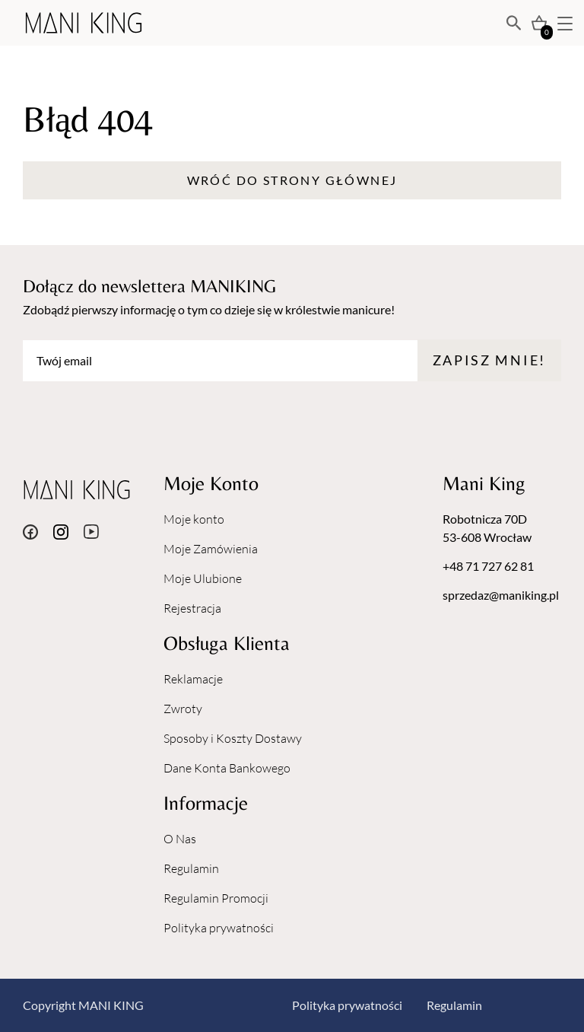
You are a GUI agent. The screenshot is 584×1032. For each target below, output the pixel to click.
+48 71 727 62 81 (488, 566)
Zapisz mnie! (489, 360)
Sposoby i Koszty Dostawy (232, 738)
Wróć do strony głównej (292, 180)
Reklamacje (193, 678)
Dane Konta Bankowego (226, 768)
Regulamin (191, 868)
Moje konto (193, 519)
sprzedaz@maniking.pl (501, 595)
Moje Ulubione (202, 578)
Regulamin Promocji (215, 898)
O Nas (179, 838)
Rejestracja (192, 608)
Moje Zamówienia (210, 548)
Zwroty (182, 708)
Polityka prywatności (218, 927)
